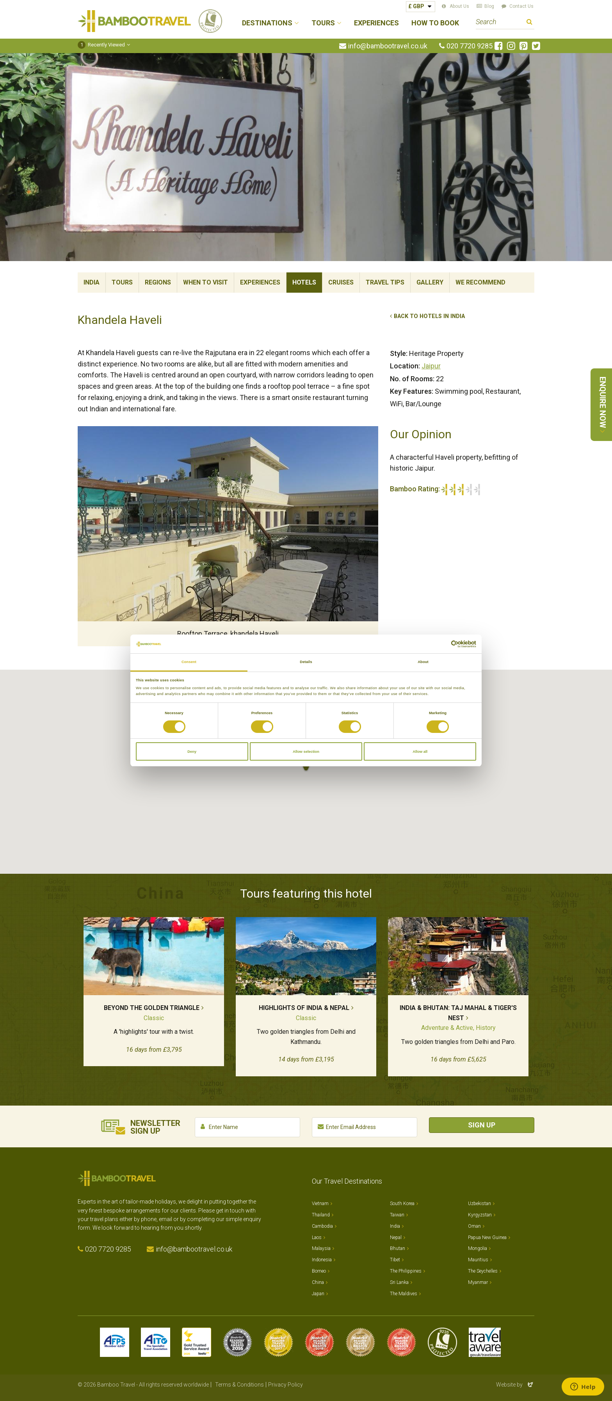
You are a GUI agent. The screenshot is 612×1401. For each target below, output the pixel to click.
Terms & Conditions (239, 1384)
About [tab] (423, 662)
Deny (191, 752)
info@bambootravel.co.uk (387, 46)
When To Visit (205, 282)
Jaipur (431, 366)
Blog (489, 6)
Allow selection (306, 752)
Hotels (304, 282)
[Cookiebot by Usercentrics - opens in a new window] (442, 644)
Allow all (420, 752)
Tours (122, 282)
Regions (158, 282)
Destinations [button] (267, 23)
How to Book (435, 23)
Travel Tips (385, 282)
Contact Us (521, 6)
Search (529, 22)
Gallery (429, 282)
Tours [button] (323, 23)
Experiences (376, 23)
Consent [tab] (188, 662)
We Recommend (480, 282)
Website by (515, 1384)
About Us (459, 6)
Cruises (341, 282)
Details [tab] (306, 662)
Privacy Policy (285, 1384)
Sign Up (481, 1125)
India (92, 282)
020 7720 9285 (470, 46)
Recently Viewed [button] (101, 45)
